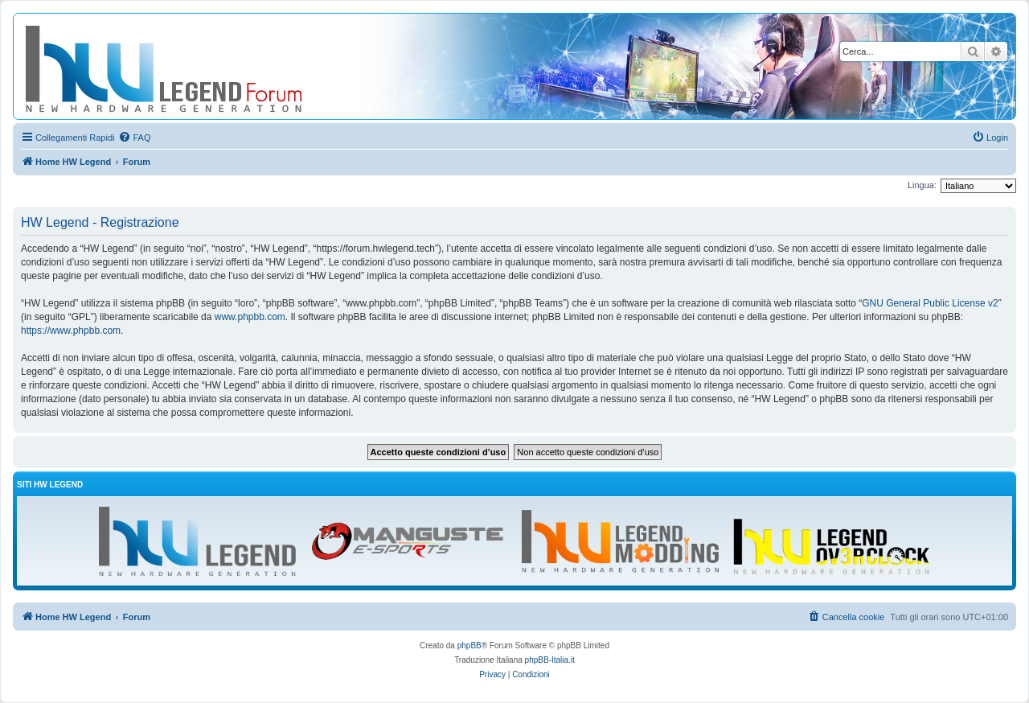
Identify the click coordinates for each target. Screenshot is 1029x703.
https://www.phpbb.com (71, 330)
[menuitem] (134, 137)
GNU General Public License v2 (930, 303)
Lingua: (922, 185)
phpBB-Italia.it (550, 660)
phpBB (469, 645)
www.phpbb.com (250, 317)
